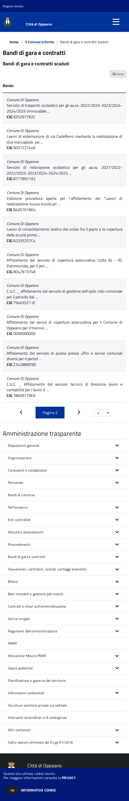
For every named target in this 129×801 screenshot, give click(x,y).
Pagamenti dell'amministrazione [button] (32, 631)
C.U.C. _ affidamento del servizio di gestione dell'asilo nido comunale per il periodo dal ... (64, 294)
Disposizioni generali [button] (23, 445)
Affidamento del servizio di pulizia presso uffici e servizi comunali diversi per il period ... (64, 356)
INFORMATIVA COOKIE (38, 790)
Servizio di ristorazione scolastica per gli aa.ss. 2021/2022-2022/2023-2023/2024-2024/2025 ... (64, 170)
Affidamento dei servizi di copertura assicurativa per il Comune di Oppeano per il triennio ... (64, 325)
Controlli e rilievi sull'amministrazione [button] (37, 606)
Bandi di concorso (21, 495)
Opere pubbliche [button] (20, 668)
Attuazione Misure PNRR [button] (27, 655)
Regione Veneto (13, 6)
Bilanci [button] (13, 581)
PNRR (12, 643)
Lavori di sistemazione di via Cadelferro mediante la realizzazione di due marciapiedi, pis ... (64, 139)
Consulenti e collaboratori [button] (27, 470)
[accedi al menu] (116, 21)
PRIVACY (69, 777)
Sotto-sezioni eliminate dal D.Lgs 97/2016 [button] (40, 742)
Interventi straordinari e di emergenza (37, 717)
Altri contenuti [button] (19, 730)
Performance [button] (18, 507)
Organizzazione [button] (19, 458)
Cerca (118, 74)
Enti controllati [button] (19, 519)
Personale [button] (15, 482)
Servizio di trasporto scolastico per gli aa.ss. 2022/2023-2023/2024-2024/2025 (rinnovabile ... (64, 108)
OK (12, 790)
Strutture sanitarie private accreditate (37, 705)
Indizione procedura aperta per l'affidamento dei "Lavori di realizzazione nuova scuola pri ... (64, 201)
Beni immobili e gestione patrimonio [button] (35, 594)
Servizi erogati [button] (19, 618)
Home (14, 42)
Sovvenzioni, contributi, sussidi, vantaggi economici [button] (47, 569)
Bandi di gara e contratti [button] (26, 556)
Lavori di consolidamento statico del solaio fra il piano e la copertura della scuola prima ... (64, 232)
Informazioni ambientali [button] (26, 693)
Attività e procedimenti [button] (26, 532)
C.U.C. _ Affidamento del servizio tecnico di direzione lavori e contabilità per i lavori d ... (64, 387)
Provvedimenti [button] (19, 544)
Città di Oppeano (39, 24)
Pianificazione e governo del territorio (37, 680)
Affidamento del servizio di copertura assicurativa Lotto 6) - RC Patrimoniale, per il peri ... (64, 263)
